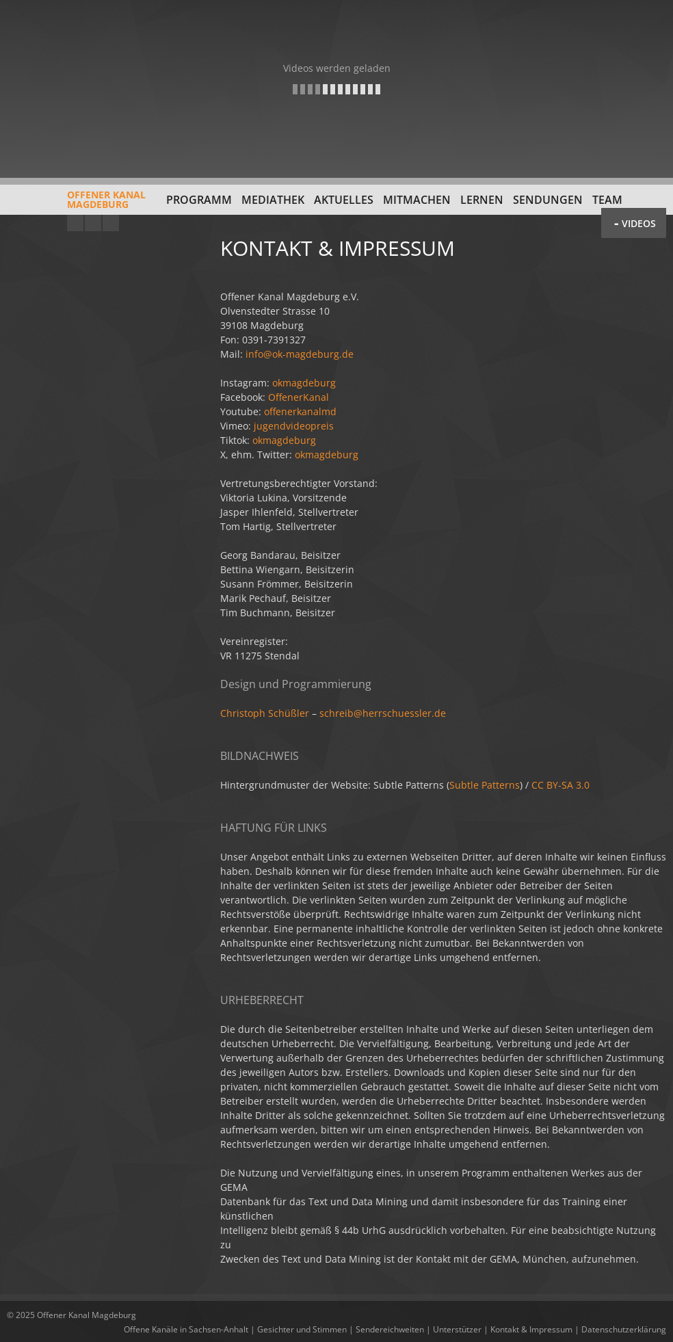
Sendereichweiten (390, 1329)
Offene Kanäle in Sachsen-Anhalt (186, 1329)
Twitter (111, 223)
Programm (199, 199)
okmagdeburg (304, 382)
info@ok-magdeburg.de (300, 353)
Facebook (93, 223)
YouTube (75, 223)
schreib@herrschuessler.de (382, 713)
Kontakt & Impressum (531, 1329)
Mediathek (272, 199)
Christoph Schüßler (264, 713)
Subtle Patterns (484, 784)
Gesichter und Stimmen (302, 1329)
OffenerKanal (298, 397)
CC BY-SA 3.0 (560, 784)
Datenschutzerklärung (623, 1329)
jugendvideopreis (294, 425)
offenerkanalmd (300, 411)
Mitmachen (417, 199)
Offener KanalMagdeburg (76, 204)
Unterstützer (457, 1329)
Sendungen (548, 199)
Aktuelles (343, 199)
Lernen (481, 199)
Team (607, 199)
